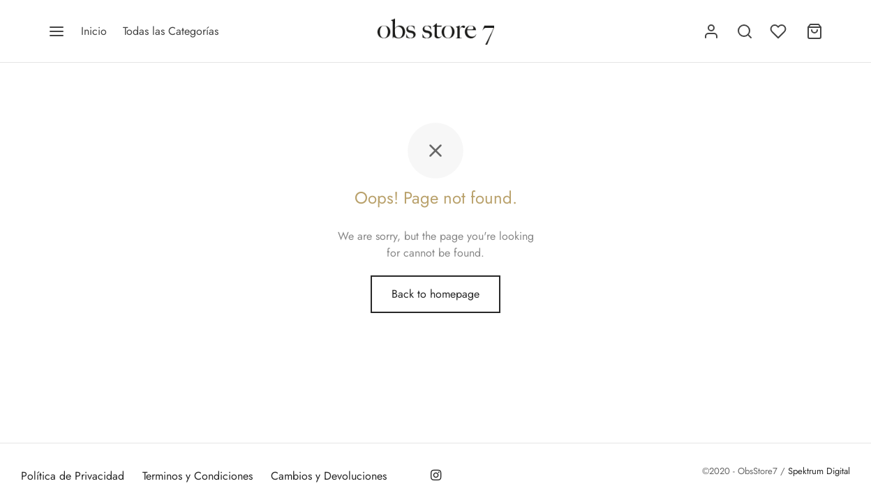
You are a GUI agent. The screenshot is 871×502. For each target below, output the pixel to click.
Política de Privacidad (72, 476)
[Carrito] (814, 31)
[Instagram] (435, 476)
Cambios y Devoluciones (329, 476)
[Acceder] (711, 31)
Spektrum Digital (817, 471)
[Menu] (56, 31)
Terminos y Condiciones (197, 476)
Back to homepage (435, 294)
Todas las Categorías (170, 31)
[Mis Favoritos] (779, 31)
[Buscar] (744, 31)
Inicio (94, 31)
